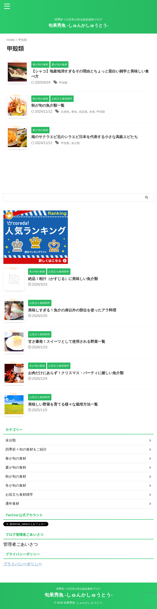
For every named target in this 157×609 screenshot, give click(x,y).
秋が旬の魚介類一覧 (48, 106)
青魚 (76, 112)
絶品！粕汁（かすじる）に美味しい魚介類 (65, 279)
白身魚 (66, 112)
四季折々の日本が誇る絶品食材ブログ (78, 588)
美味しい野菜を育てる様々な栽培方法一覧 (65, 405)
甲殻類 (64, 83)
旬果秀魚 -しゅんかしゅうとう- (78, 25)
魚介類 (78, 144)
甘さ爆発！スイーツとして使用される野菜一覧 (69, 342)
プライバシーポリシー (24, 564)
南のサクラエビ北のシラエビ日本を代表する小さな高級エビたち (87, 138)
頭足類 (87, 112)
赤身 (97, 112)
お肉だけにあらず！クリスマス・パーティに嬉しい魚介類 (78, 373)
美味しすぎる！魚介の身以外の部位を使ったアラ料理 (74, 310)
